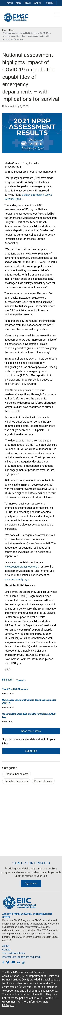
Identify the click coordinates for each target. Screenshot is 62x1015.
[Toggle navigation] (57, 15)
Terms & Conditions (13, 953)
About (10, 3)
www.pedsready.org (15, 579)
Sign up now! (31, 883)
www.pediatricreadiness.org (20, 566)
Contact (6, 949)
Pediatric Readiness (16, 781)
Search (37, 3)
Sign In (49, 3)
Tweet (20, 680)
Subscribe (31, 750)
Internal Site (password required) (21, 956)
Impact (27, 3)
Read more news (31, 731)
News (18, 3)
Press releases (43, 781)
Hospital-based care (16, 774)
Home (4, 30)
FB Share (7, 679)
